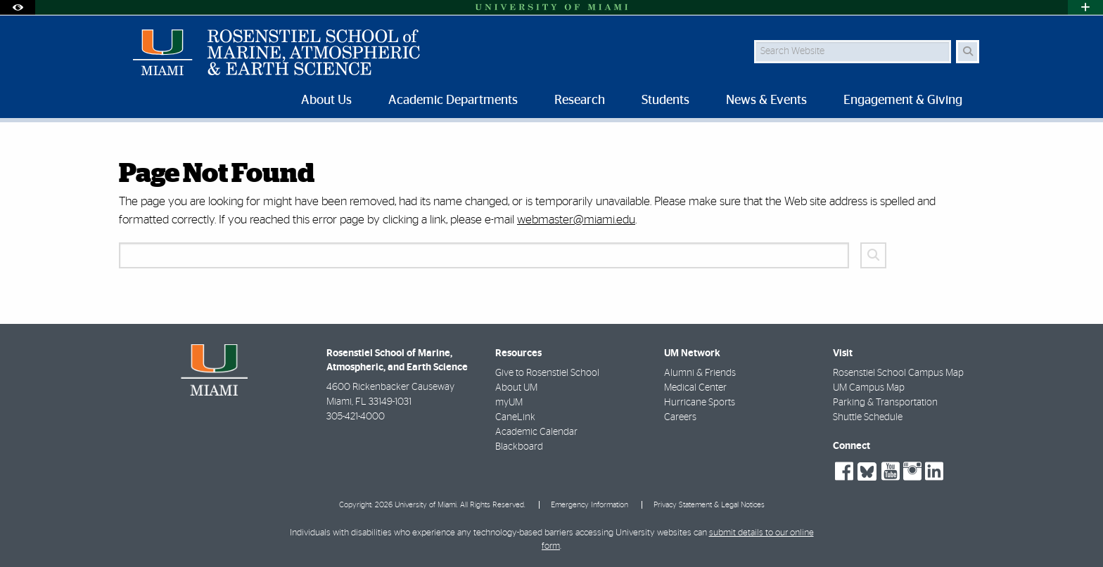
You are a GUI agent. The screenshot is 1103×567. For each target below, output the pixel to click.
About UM (516, 388)
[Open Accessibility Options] (17, 7)
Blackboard (519, 447)
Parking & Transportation (885, 403)
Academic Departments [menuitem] (453, 100)
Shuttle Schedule (868, 417)
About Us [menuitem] (326, 100)
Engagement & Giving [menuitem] (902, 100)
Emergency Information (589, 505)
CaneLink (515, 417)
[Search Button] (967, 51)
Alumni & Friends (700, 373)
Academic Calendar (536, 432)
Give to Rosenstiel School (547, 373)
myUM (509, 403)
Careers (680, 417)
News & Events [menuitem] (766, 100)
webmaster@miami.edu (576, 220)
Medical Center (695, 388)
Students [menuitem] (665, 100)
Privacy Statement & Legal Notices (709, 505)
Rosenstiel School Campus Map (898, 373)
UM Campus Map (869, 388)
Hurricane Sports (699, 403)
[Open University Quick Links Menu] (1085, 7)
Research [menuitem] (579, 100)
